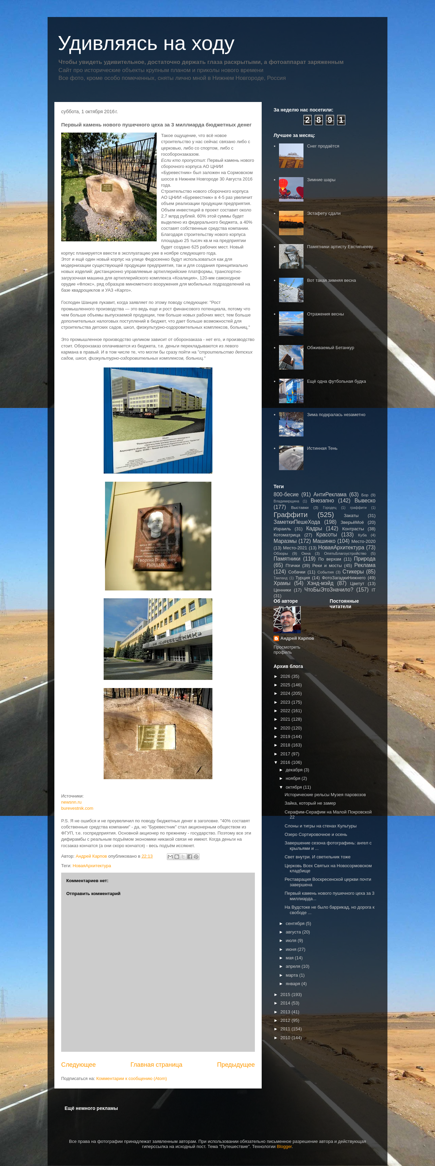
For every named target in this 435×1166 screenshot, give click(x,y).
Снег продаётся (323, 146)
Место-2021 (295, 547)
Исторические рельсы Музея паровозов (325, 794)
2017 (286, 753)
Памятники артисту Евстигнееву (340, 246)
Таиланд (281, 578)
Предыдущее (236, 1064)
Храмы (282, 583)
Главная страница (156, 1064)
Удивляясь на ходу (146, 43)
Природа (365, 559)
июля (292, 940)
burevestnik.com (77, 808)
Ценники (282, 590)
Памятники (287, 559)
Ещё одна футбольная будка (336, 381)
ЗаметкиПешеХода (297, 522)
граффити (358, 508)
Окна (306, 553)
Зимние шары (321, 179)
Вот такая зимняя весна (331, 280)
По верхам (329, 559)
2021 (286, 719)
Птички (292, 565)
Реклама (365, 565)
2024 (286, 693)
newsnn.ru (71, 802)
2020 (286, 728)
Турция (302, 577)
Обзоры (281, 553)
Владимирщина (286, 501)
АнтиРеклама (329, 494)
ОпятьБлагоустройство (345, 553)
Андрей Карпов (297, 638)
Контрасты (353, 528)
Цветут (357, 583)
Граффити (291, 514)
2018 (286, 745)
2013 (286, 1011)
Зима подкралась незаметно (336, 414)
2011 (286, 1028)
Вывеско (365, 500)
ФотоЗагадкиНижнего (344, 577)
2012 (286, 1020)
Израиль (282, 528)
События (325, 572)
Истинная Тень (322, 448)
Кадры (314, 528)
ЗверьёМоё (352, 522)
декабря (295, 769)
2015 (286, 994)
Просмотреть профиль (287, 650)
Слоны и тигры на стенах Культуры (320, 825)
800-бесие (286, 494)
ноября (294, 778)
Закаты (351, 515)
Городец (329, 508)
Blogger (284, 1146)
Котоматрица (287, 534)
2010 (286, 1037)
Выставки (300, 507)
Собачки (296, 572)
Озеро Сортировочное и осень (315, 834)
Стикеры (353, 572)
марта (292, 975)
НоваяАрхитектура (92, 865)
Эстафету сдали (324, 213)
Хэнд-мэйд (320, 583)
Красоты (326, 534)
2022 (286, 710)
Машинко (324, 541)
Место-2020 (363, 541)
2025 (286, 684)
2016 (286, 762)
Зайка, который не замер (310, 803)
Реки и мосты (327, 565)
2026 (286, 676)
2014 (286, 1003)
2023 (286, 702)
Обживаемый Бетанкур (330, 347)
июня (292, 949)
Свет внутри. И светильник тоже (317, 856)
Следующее (78, 1064)
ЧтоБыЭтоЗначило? (328, 590)
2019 (286, 736)
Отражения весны (325, 313)
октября (294, 787)
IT (373, 590)
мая (290, 957)
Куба (362, 535)
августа (294, 931)
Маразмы (285, 541)
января (293, 983)
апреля (294, 966)
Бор (364, 495)
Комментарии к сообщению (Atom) (131, 1078)
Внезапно (322, 500)
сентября (296, 923)
